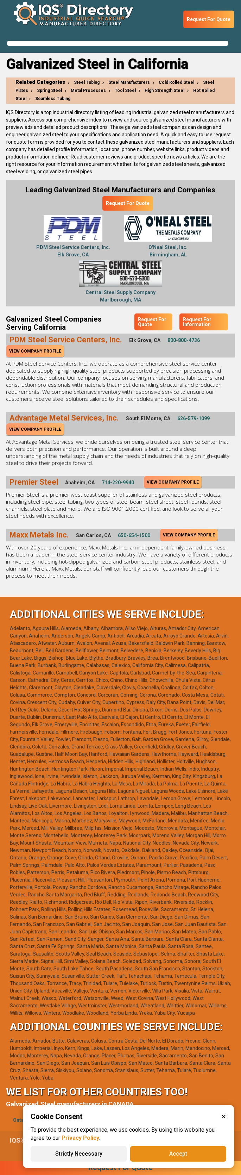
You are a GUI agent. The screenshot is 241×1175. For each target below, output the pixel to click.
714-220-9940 (118, 482)
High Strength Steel (164, 90)
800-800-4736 (183, 340)
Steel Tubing (87, 82)
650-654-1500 (134, 535)
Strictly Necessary (78, 1153)
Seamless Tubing (52, 98)
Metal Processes (88, 90)
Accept (178, 1153)
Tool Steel (125, 90)
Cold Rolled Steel (176, 82)
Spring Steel (49, 90)
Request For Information (197, 322)
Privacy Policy (80, 1137)
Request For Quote (208, 19)
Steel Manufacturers (129, 82)
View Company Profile (35, 351)
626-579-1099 (193, 418)
